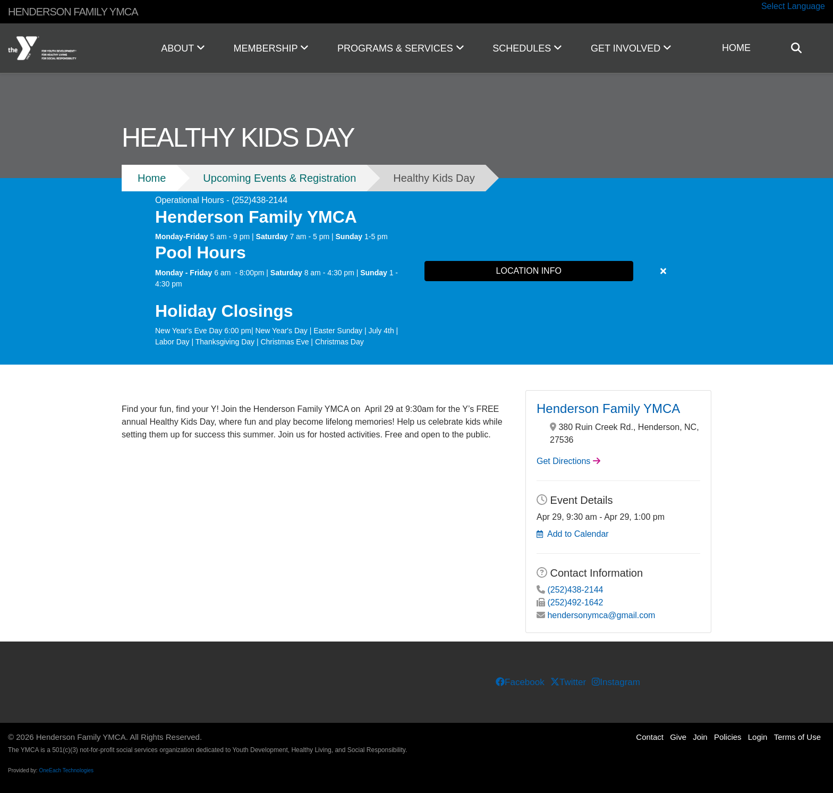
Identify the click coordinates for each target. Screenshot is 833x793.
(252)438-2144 (575, 589)
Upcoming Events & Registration (279, 178)
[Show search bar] (800, 48)
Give (678, 736)
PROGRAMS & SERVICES (400, 48)
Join (700, 736)
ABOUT (183, 48)
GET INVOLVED (631, 48)
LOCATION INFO (529, 270)
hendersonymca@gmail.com (601, 615)
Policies (728, 736)
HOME (736, 48)
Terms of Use (797, 736)
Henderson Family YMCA (608, 408)
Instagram (616, 682)
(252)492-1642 (575, 602)
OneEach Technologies (66, 770)
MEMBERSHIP (271, 48)
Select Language (793, 6)
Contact (650, 736)
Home (152, 178)
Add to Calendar (578, 533)
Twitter (568, 682)
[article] (416, 271)
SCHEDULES (527, 48)
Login (758, 736)
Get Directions (563, 461)
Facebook (520, 682)
